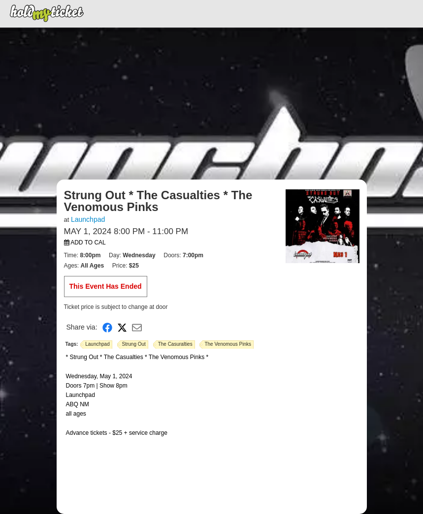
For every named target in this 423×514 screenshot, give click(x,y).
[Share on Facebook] (107, 327)
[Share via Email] (137, 327)
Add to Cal (85, 242)
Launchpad (88, 219)
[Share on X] (122, 327)
